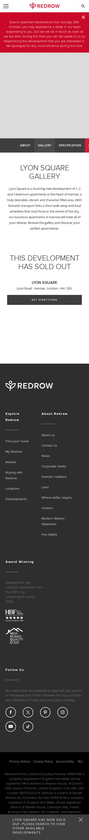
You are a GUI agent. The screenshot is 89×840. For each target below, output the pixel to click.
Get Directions (44, 299)
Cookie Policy (43, 761)
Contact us (49, 445)
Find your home (17, 441)
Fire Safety (49, 535)
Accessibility (65, 761)
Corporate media (54, 466)
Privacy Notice (19, 761)
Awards (10, 462)
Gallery (44, 145)
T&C (80, 761)
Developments (16, 499)
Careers (47, 508)
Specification (70, 145)
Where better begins (57, 498)
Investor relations (54, 477)
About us (48, 435)
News (46, 456)
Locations (12, 489)
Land (45, 487)
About (25, 145)
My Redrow (13, 452)
